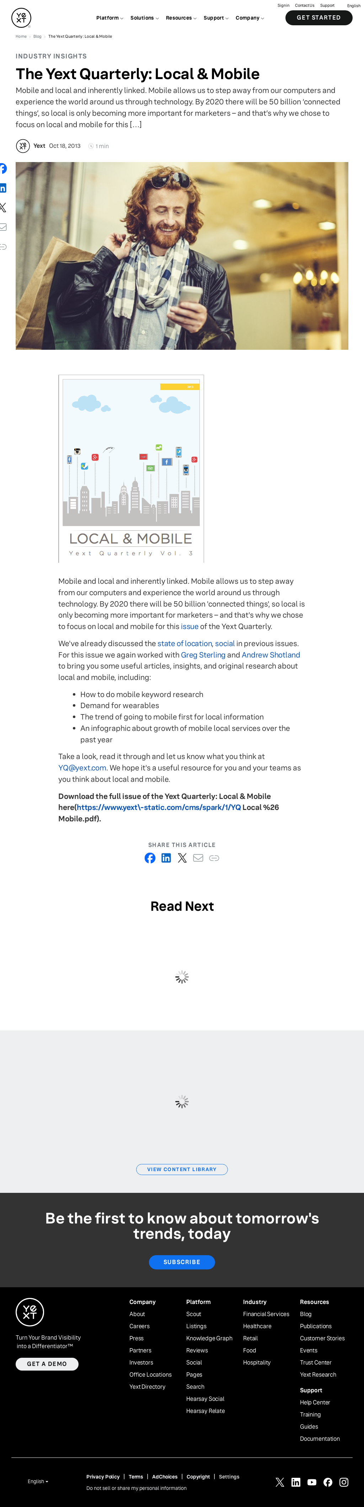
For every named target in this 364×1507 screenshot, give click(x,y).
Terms (136, 1477)
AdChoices (165, 1477)
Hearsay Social (205, 1399)
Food (249, 1350)
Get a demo (47, 1364)
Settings (229, 1477)
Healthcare (257, 1326)
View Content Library (182, 1169)
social (225, 643)
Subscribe (182, 1262)
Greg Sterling (203, 655)
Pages (194, 1374)
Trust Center (316, 1362)
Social (194, 1362)
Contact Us (305, 5)
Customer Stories (322, 1338)
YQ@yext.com (82, 768)
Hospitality (257, 1362)
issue (190, 626)
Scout (193, 1314)
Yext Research (318, 1374)
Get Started (319, 17)
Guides (309, 1426)
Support (327, 5)
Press (136, 1338)
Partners (140, 1350)
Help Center (315, 1402)
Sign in (283, 5)
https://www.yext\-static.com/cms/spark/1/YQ (159, 807)
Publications (316, 1326)
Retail (250, 1338)
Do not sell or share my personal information (136, 1488)
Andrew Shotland (271, 655)
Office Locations (150, 1374)
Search (195, 1387)
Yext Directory (147, 1387)
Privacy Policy (103, 1477)
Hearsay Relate (205, 1411)
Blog (306, 1314)
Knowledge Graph (209, 1338)
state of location (184, 643)
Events (308, 1350)
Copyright (198, 1477)
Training (310, 1414)
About (137, 1314)
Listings (196, 1326)
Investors (141, 1362)
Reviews (197, 1350)
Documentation (320, 1439)
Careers (139, 1326)
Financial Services (266, 1314)
